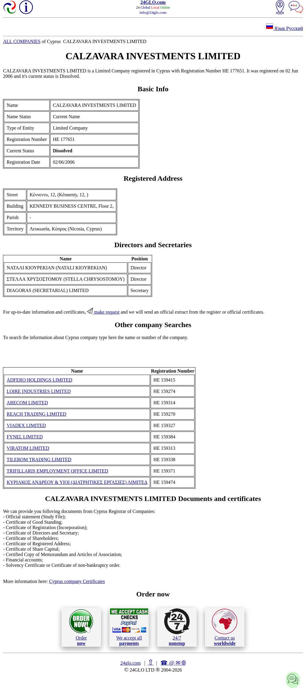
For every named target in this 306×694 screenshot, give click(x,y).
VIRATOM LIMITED (28, 448)
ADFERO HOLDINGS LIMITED (39, 379)
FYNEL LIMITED (25, 436)
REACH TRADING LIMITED (36, 414)
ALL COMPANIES (22, 41)
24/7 (177, 627)
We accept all (129, 627)
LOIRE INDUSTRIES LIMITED (39, 391)
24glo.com (130, 663)
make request (103, 312)
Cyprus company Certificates (77, 581)
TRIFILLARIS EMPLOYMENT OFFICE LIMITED (57, 470)
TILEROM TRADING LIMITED (39, 459)
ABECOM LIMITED (27, 402)
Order (81, 627)
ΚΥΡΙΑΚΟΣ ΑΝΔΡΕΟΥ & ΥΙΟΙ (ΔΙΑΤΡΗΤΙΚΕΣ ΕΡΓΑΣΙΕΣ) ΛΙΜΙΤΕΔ (77, 482)
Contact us (224, 627)
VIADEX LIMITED (26, 425)
